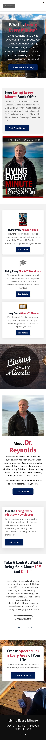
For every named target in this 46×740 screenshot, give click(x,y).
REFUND (27, 729)
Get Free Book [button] (17, 128)
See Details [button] (23, 249)
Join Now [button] (14, 542)
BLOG (17, 729)
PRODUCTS (34, 725)
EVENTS (10, 725)
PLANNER (21, 725)
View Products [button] (23, 675)
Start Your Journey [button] (23, 67)
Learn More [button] (23, 491)
